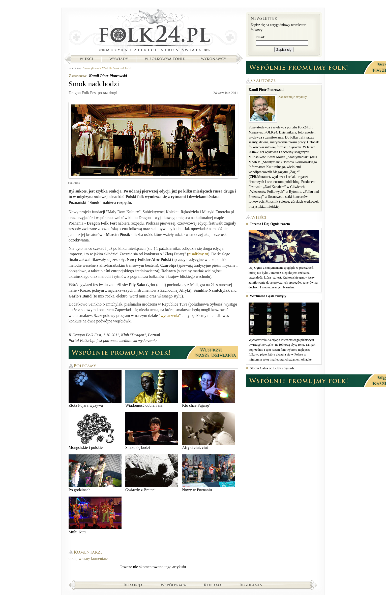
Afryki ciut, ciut (208, 431)
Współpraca (173, 585)
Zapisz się (283, 49)
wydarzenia (170, 315)
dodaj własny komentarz (88, 558)
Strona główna (153, 31)
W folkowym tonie (164, 59)
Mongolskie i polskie (95, 431)
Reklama (213, 585)
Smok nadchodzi (122, 68)
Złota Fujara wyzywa (95, 388)
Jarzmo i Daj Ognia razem (270, 224)
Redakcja (133, 585)
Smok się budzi (151, 431)
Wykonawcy (214, 59)
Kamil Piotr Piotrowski (108, 76)
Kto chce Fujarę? (208, 388)
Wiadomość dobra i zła (151, 388)
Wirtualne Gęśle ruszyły (268, 296)
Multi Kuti (95, 515)
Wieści (86, 59)
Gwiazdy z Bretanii (151, 473)
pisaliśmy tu (198, 254)
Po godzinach (95, 473)
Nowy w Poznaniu (208, 473)
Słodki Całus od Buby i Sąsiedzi (272, 368)
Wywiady (118, 59)
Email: (260, 37)
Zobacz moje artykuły (292, 97)
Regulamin (251, 585)
